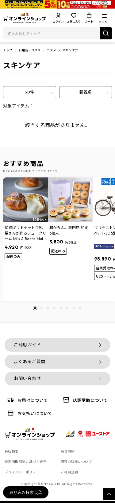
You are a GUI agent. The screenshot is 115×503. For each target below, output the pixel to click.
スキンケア (70, 50)
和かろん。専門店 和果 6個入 (68, 230)
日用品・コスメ (29, 50)
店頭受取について (84, 400)
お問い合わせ (27, 378)
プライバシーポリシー (22, 472)
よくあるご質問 (29, 361)
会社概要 (12, 451)
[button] (35, 308)
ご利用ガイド (27, 345)
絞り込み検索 (26, 492)
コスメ (51, 50)
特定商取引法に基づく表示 (26, 462)
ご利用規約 (69, 472)
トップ (8, 50)
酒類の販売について (76, 462)
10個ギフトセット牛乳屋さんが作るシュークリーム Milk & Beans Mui (25, 233)
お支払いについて (28, 413)
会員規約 (68, 451)
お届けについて (26, 400)
